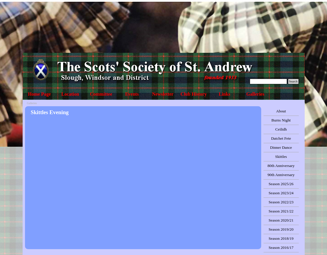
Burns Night (281, 120)
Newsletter (163, 94)
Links (224, 94)
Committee (101, 94)
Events (132, 94)
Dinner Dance (281, 147)
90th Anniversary (280, 175)
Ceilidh (281, 129)
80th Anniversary (280, 165)
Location (70, 94)
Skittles (281, 156)
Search (293, 81)
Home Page (39, 94)
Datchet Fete (281, 138)
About (281, 111)
